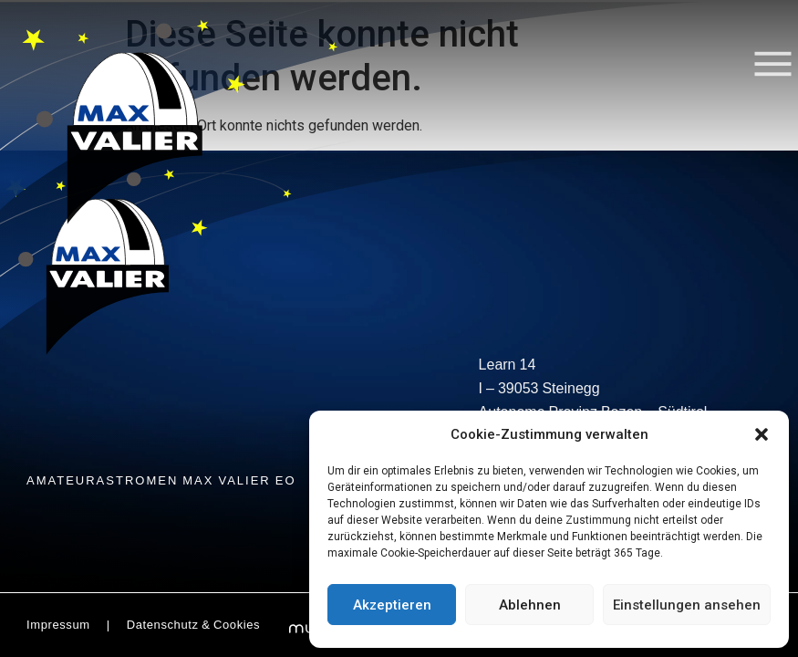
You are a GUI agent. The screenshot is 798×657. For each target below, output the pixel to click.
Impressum (58, 626)
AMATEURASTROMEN (161, 482)
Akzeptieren (392, 605)
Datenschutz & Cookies (194, 626)
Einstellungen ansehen (687, 605)
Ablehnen (530, 605)
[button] (761, 434)
